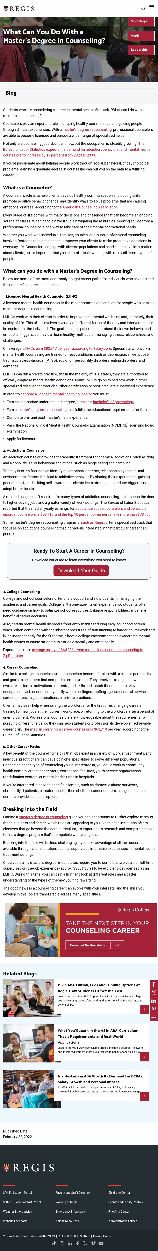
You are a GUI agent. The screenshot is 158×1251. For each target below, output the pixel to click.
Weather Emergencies (17, 1211)
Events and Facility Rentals (125, 1202)
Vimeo (93, 1243)
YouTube (101, 1243)
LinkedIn (69, 1243)
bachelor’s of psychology (113, 402)
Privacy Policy (102, 1236)
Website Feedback (15, 1221)
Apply (135, 35)
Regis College (29, 1167)
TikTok (54, 1243)
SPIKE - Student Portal (17, 1192)
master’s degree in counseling (87, 129)
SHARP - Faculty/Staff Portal (22, 1202)
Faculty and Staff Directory (73, 1192)
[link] (154, 984)
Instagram (61, 1243)
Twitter (85, 1243)
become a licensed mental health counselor (56, 394)
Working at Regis (66, 1202)
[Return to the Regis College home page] (19, 8)
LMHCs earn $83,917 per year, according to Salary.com (67, 348)
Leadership (139, 50)
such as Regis (92, 522)
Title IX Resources (67, 1221)
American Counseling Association (90, 207)
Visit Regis (139, 21)
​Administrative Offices (122, 1221)
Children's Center (119, 1192)
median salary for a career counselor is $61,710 (68, 729)
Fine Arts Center (118, 1211)
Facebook (77, 1243)
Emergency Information (71, 1211)
